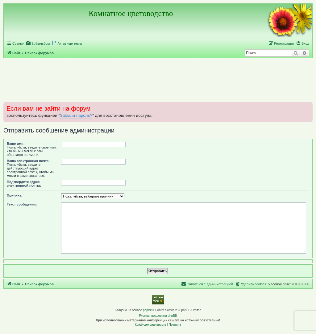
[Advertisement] (158, 79)
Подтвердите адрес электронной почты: (24, 183)
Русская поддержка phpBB (158, 315)
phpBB (147, 310)
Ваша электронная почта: (28, 161)
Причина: (15, 195)
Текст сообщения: (22, 204)
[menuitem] (38, 43)
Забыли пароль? (76, 115)
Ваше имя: (15, 143)
